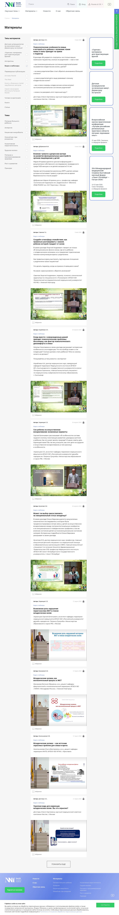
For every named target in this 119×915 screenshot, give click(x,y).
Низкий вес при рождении (62, 891)
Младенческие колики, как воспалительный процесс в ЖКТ (47, 679)
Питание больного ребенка (62, 882)
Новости (47, 11)
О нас (58, 11)
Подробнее (98, 63)
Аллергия (56, 885)
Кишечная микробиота (61, 888)
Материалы (57, 879)
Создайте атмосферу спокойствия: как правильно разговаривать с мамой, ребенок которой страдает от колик (50, 242)
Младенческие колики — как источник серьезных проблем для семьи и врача (50, 744)
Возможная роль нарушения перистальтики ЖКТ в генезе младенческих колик (46, 611)
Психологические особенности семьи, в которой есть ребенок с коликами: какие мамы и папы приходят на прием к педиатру (51, 50)
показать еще (59, 864)
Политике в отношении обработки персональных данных (61, 911)
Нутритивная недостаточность (90, 882)
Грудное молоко (85, 885)
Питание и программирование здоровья (90, 889)
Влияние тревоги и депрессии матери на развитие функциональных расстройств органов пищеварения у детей (52, 156)
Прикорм (83, 896)
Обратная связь (73, 11)
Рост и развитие (85, 893)
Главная (7, 18)
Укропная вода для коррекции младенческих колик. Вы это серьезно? (50, 807)
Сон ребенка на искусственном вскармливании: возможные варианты (50, 431)
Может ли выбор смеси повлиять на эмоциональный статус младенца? (50, 514)
